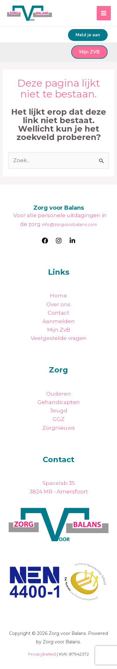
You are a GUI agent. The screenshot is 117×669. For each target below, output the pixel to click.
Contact (58, 313)
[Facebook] (45, 240)
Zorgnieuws (58, 428)
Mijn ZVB (89, 52)
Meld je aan (88, 35)
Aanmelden (58, 321)
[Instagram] (59, 240)
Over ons (58, 304)
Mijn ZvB (58, 330)
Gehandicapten (58, 402)
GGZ (59, 419)
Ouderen (58, 394)
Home (58, 295)
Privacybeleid (42, 654)
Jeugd (58, 410)
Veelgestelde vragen (59, 338)
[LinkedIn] (72, 240)
